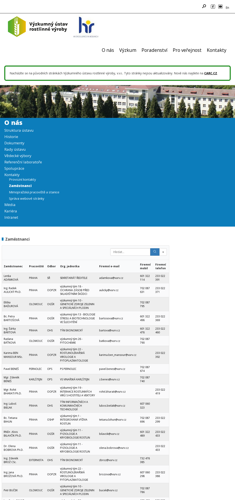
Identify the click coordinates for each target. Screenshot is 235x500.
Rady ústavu (15, 149)
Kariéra (10, 210)
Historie (11, 136)
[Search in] (163, 252)
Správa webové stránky (26, 198)
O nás (108, 50)
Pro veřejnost (187, 50)
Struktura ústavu (19, 130)
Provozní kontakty (22, 179)
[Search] (154, 252)
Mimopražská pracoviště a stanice (34, 192)
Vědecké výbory (17, 155)
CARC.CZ (210, 73)
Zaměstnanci (20, 186)
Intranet (11, 217)
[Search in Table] (130, 252)
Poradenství (155, 50)
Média (10, 204)
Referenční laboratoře (23, 161)
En (227, 7)
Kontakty (216, 50)
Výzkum (127, 50)
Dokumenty (14, 142)
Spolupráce (14, 168)
